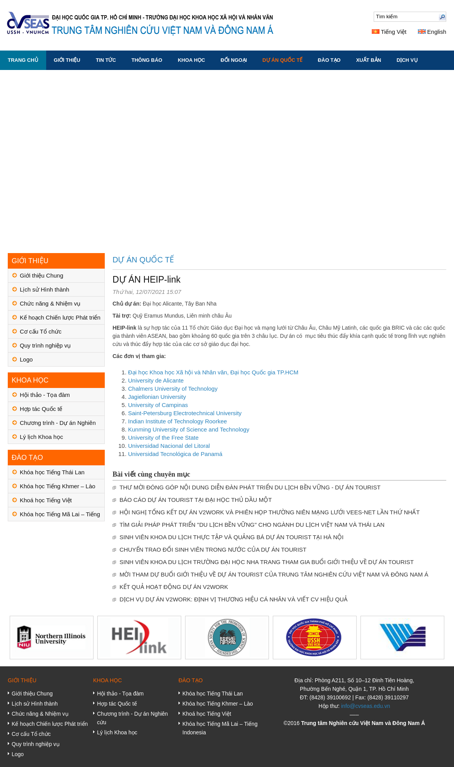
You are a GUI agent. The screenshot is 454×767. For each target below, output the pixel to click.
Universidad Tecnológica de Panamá (175, 454)
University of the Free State (163, 437)
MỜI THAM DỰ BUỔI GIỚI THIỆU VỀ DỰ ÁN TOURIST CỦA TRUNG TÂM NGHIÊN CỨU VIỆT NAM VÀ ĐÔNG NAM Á (274, 574)
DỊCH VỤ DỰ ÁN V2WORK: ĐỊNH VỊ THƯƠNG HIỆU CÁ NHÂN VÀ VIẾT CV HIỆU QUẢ (234, 599)
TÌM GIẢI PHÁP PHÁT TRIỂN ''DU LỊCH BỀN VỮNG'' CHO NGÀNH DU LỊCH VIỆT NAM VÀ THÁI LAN (252, 524)
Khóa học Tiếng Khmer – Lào (57, 486)
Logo (26, 359)
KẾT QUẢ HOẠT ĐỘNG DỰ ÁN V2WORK (174, 587)
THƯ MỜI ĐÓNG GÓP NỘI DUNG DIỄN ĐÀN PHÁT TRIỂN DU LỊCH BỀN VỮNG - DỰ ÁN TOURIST (250, 487)
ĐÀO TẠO (329, 60)
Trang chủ (23, 60)
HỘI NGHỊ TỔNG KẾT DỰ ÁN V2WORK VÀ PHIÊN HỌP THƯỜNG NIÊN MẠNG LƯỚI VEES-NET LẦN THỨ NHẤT (270, 512)
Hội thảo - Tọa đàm (45, 394)
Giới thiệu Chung (41, 275)
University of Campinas (158, 405)
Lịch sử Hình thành (44, 289)
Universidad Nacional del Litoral (169, 445)
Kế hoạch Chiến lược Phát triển (60, 317)
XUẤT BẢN (368, 60)
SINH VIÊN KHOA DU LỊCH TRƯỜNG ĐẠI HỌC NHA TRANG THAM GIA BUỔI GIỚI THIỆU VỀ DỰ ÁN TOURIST (267, 562)
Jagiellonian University (157, 396)
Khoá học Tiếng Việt (46, 500)
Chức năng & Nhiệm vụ (50, 303)
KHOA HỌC (191, 60)
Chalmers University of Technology (173, 388)
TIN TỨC (106, 60)
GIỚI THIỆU (67, 60)
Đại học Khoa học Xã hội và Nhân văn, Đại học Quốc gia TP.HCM (213, 372)
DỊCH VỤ (407, 60)
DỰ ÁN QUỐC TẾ (282, 60)
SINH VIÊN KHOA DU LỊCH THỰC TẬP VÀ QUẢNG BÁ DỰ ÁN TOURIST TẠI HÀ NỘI (232, 537)
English (432, 31)
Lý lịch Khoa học (41, 436)
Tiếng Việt (389, 31)
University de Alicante (156, 380)
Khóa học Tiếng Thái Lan (52, 472)
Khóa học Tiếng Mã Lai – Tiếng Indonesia (60, 516)
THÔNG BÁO (147, 60)
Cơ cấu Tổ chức (40, 331)
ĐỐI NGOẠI (233, 60)
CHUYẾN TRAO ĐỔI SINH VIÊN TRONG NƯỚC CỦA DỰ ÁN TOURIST (213, 549)
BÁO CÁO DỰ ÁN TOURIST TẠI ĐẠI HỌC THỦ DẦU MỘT (196, 499)
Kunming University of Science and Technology (188, 429)
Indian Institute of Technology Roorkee (177, 421)
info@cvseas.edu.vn (365, 706)
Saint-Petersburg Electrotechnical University (185, 413)
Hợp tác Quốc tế (41, 408)
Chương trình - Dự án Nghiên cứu (58, 424)
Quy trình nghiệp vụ (45, 345)
